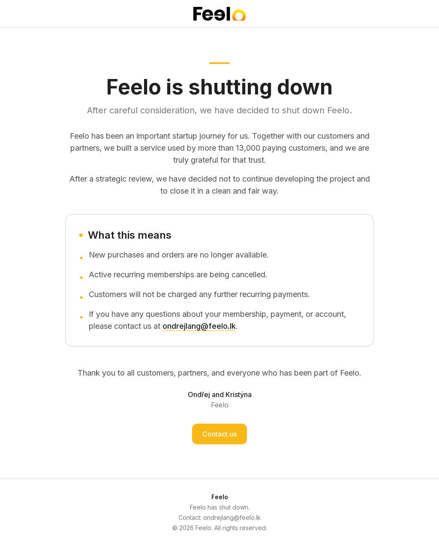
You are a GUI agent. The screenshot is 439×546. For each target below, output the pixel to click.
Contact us (219, 434)
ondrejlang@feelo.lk (199, 326)
